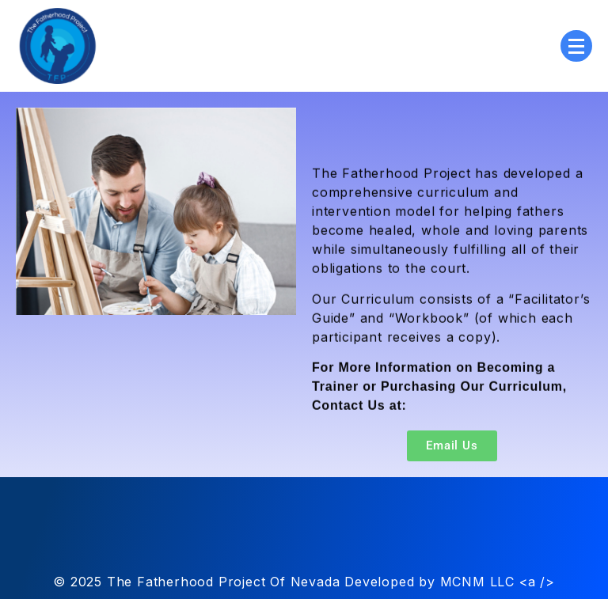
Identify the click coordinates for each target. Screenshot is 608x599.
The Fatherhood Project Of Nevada (223, 582)
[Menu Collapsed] (576, 46)
